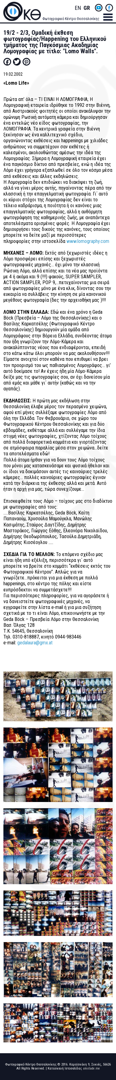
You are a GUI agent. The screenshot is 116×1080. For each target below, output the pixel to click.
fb (109, 7)
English (78, 8)
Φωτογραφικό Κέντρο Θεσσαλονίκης (70, 19)
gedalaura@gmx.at (35, 643)
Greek (87, 8)
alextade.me (91, 1068)
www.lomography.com (88, 241)
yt (98, 7)
